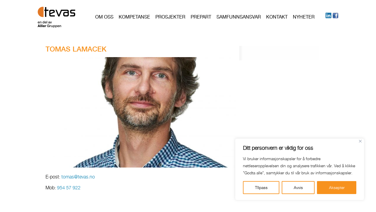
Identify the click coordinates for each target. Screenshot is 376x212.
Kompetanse (134, 17)
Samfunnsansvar (238, 17)
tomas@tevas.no (78, 177)
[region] (299, 169)
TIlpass (261, 187)
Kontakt (277, 17)
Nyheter (304, 17)
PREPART (201, 17)
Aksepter (337, 187)
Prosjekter (170, 17)
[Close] (360, 141)
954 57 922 (68, 188)
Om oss (104, 17)
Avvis (298, 187)
